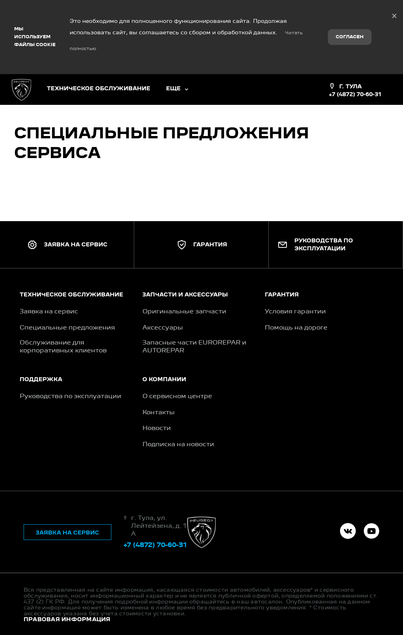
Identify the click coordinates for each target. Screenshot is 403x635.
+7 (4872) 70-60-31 (355, 52)
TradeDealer (74, 615)
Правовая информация (67, 577)
